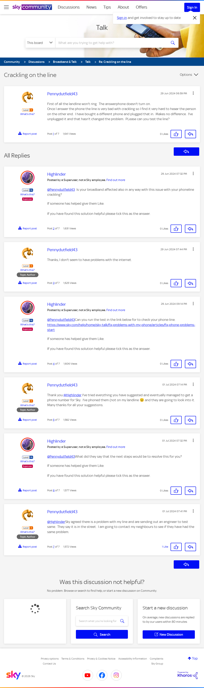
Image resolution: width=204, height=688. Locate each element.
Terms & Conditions (72, 658)
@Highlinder (72, 395)
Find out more (115, 180)
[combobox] (110, 43)
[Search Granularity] (40, 43)
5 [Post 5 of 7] (53, 419)
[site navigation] (6, 7)
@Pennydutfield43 (61, 190)
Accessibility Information (132, 658)
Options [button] (186, 75)
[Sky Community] (32, 7)
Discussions (69, 7)
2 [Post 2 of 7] (53, 228)
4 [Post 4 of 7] (54, 363)
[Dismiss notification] (195, 18)
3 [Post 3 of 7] (53, 282)
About (123, 7)
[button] (193, 93)
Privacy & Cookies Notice (101, 658)
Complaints (156, 658)
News (91, 7)
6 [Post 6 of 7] (54, 490)
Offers (141, 7)
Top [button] (195, 658)
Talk (102, 27)
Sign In (192, 7)
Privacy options (50, 658)
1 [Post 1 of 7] (53, 133)
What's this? (27, 114)
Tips (107, 7)
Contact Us (49, 663)
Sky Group (157, 663)
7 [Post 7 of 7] (53, 546)
